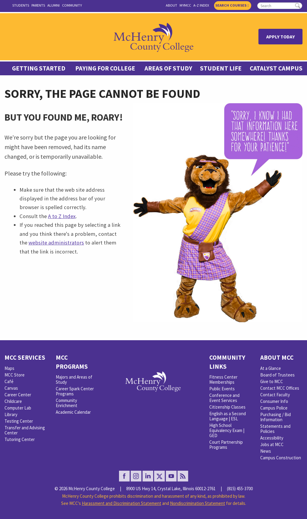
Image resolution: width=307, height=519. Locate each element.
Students (20, 5)
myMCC (185, 5)
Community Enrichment (66, 403)
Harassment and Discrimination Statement (121, 503)
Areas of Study (168, 68)
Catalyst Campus (276, 68)
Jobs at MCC (272, 444)
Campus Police (274, 408)
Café (8, 381)
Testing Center (18, 421)
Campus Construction (280, 457)
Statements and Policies (275, 428)
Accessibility (271, 438)
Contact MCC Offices (279, 388)
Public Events (222, 389)
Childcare (13, 401)
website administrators (56, 242)
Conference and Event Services (224, 397)
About (171, 5)
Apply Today (280, 37)
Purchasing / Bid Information (275, 417)
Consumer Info (274, 401)
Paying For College (105, 68)
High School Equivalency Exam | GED (226, 430)
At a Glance (270, 368)
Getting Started (38, 68)
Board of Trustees (277, 375)
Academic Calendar (73, 412)
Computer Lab (17, 408)
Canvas (11, 388)
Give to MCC (271, 381)
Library (10, 414)
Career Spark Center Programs (75, 391)
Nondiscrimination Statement (197, 503)
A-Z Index (201, 5)
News (265, 451)
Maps (9, 368)
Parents (38, 5)
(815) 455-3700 (240, 488)
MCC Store (14, 375)
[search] (279, 5)
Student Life (221, 68)
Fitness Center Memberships (223, 379)
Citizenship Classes (227, 407)
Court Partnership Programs (226, 444)
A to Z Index (62, 216)
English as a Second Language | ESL (227, 416)
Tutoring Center (19, 439)
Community (72, 5)
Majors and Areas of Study (74, 379)
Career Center (17, 395)
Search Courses (232, 5)
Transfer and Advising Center (24, 430)
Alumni (53, 5)
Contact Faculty (275, 395)
